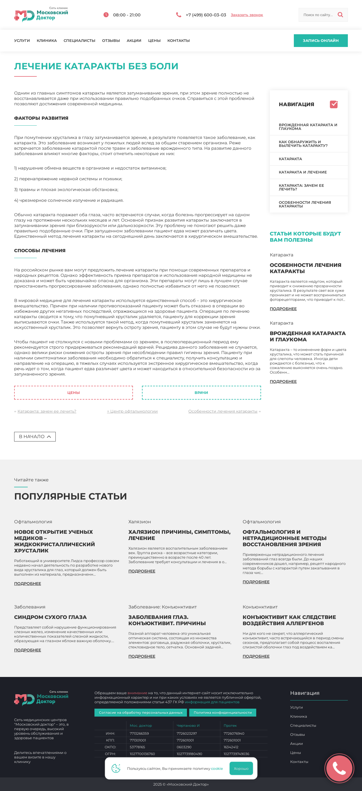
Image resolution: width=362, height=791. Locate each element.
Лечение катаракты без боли (99, 374)
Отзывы (111, 40)
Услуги (22, 40)
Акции (134, 40)
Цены (154, 40)
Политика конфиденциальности (223, 712)
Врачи (201, 392)
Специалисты (79, 40)
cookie (218, 768)
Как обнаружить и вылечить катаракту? (303, 144)
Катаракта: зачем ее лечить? (47, 411)
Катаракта (290, 159)
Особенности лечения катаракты (222, 411)
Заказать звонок (247, 15)
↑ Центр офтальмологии (132, 411)
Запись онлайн (321, 40)
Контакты (178, 40)
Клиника (47, 40)
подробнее (283, 308)
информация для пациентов (212, 702)
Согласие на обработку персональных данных (140, 712)
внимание (137, 693)
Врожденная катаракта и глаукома (308, 127)
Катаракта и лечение (303, 172)
